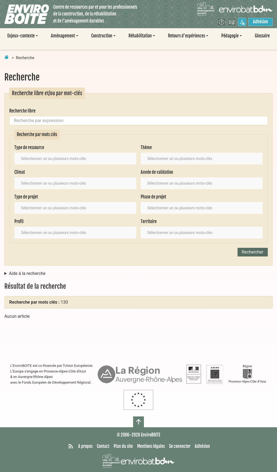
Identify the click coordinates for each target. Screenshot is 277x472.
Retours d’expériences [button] (186, 35)
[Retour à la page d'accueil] (6, 57)
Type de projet (26, 197)
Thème (146, 147)
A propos (85, 446)
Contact (103, 446)
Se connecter (179, 446)
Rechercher (252, 252)
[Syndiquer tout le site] (70, 446)
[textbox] (58, 158)
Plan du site (123, 446)
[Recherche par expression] (138, 120)
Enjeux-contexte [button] (21, 35)
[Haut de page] (138, 421)
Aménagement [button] (63, 35)
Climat (19, 172)
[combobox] (75, 159)
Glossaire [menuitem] (262, 35)
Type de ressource (29, 147)
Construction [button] (101, 35)
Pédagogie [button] (230, 35)
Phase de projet (153, 197)
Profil (19, 221)
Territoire (149, 221)
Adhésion (260, 21)
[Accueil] (26, 14)
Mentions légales (151, 446)
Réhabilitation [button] (140, 35)
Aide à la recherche (27, 273)
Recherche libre (22, 111)
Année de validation (157, 172)
